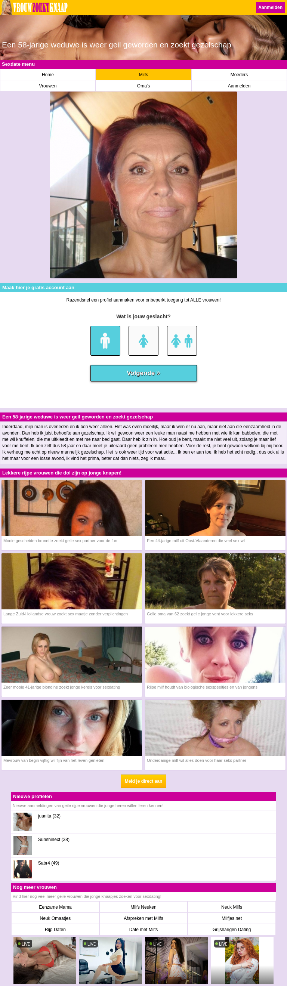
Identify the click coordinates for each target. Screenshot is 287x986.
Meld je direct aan (144, 781)
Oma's (143, 86)
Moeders (239, 74)
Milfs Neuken (143, 907)
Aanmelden (270, 7)
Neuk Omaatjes (55, 918)
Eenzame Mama (55, 907)
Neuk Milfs (231, 907)
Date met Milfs (143, 929)
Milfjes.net (232, 918)
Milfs (143, 74)
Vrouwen (48, 86)
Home (48, 74)
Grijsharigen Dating (232, 929)
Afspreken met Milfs (143, 918)
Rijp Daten (55, 929)
